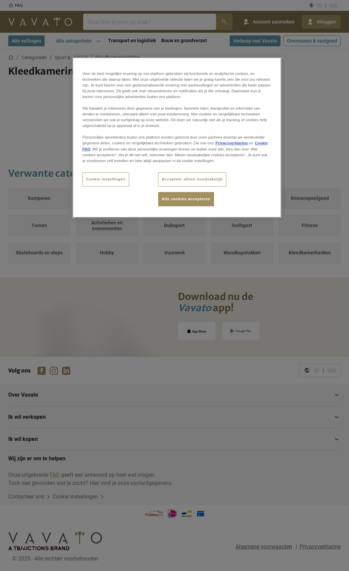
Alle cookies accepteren (186, 199)
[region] (177, 137)
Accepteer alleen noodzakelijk (192, 179)
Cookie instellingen (105, 179)
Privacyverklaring (231, 143)
